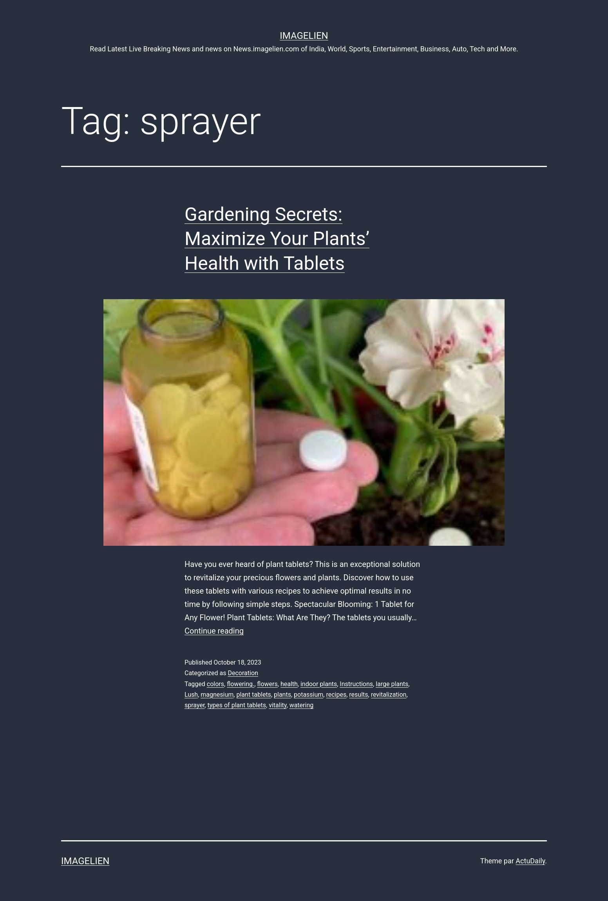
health (289, 684)
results (358, 694)
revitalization (389, 694)
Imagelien (304, 35)
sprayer (194, 705)
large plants (392, 684)
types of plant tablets (236, 705)
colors (215, 684)
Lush (191, 694)
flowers (267, 684)
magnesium (217, 694)
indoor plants (318, 684)
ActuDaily (530, 861)
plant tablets (253, 694)
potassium (308, 694)
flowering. (240, 684)
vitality (277, 705)
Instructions (356, 684)
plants (282, 694)
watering (302, 705)
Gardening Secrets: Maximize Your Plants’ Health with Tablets (277, 238)
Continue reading (214, 631)
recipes (336, 694)
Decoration (243, 673)
